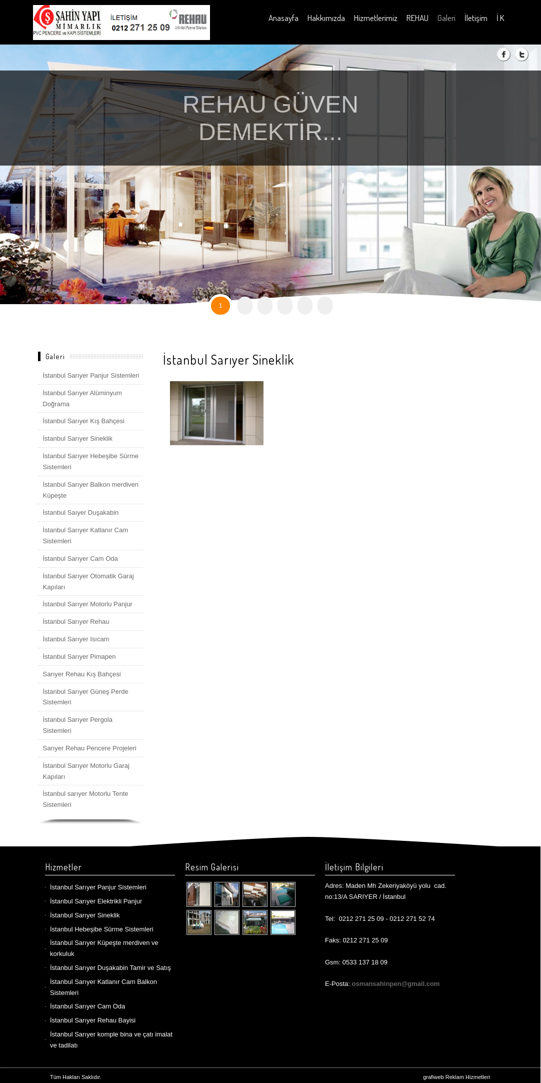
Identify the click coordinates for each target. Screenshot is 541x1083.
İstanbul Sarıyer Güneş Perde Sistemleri (85, 697)
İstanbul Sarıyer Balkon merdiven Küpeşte (90, 490)
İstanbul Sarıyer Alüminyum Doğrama (82, 398)
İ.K (500, 18)
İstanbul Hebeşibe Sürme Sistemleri (102, 929)
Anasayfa (283, 18)
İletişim (476, 18)
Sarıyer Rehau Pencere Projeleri (89, 748)
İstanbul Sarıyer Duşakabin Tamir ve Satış (110, 967)
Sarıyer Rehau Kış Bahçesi (82, 674)
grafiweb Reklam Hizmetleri (456, 1077)
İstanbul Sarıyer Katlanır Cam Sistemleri (85, 535)
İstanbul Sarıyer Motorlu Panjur (87, 604)
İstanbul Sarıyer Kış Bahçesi (83, 421)
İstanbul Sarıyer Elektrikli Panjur (96, 901)
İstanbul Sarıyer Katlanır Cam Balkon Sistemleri (103, 987)
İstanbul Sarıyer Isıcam (76, 639)
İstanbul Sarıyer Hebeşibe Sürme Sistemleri (90, 461)
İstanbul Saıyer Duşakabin (81, 512)
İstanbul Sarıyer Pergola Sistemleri (77, 725)
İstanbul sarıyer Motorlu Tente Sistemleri (85, 799)
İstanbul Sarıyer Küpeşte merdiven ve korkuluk (104, 948)
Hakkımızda (326, 18)
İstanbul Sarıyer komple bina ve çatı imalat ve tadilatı (111, 1039)
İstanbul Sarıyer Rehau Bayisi (93, 1020)
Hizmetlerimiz (376, 18)
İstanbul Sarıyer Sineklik (77, 438)
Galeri (447, 18)
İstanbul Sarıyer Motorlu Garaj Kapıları (86, 771)
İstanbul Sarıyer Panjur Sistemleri (91, 375)
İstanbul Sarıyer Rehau (76, 621)
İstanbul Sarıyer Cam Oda (80, 558)
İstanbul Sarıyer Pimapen (79, 656)
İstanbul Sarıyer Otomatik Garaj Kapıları (88, 581)
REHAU (417, 18)
